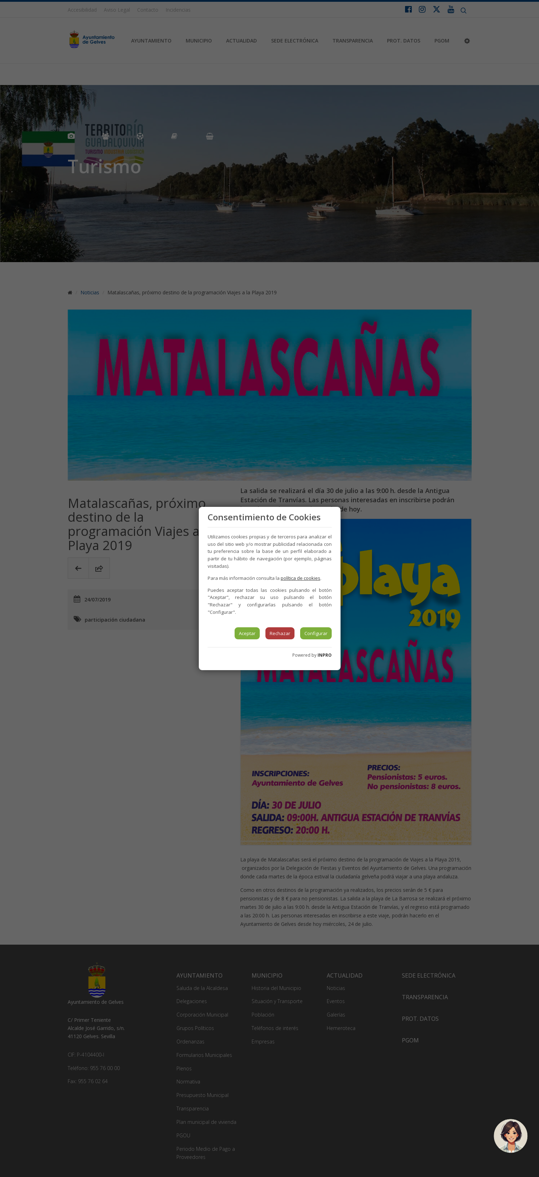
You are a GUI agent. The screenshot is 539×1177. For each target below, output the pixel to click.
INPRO (325, 655)
